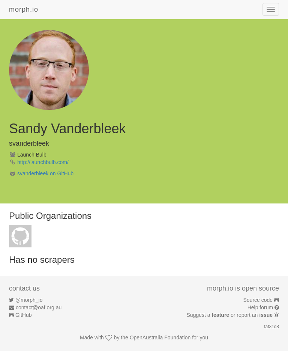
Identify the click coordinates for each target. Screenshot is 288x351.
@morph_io (29, 300)
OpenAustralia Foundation (160, 337)
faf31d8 (271, 326)
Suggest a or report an (230, 315)
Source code (258, 300)
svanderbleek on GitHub (45, 173)
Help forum (260, 307)
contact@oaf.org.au (39, 307)
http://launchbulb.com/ (43, 162)
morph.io (23, 9)
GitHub (23, 315)
